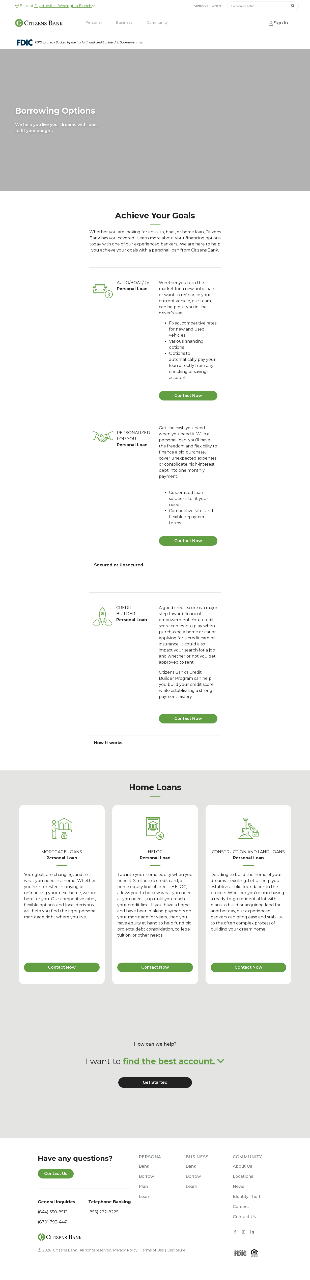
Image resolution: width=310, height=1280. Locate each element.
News (238, 1186)
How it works (108, 742)
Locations (243, 1176)
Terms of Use (152, 1250)
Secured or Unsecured (118, 565)
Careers (216, 5)
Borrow (146, 1176)
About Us (242, 1166)
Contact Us (201, 5)
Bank (144, 1166)
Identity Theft (247, 1196)
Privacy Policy (125, 1250)
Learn (144, 1196)
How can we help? (155, 1044)
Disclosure (176, 1250)
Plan (143, 1186)
